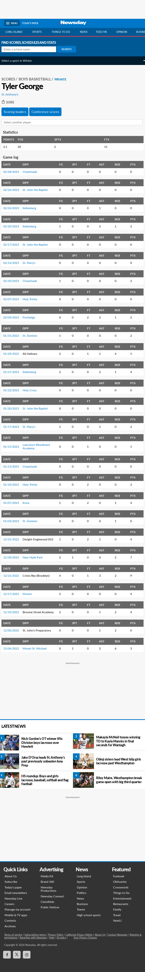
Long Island (13, 31)
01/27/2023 (14, 372)
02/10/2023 (14, 281)
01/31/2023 (14, 335)
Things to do (61, 31)
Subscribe (10, 881)
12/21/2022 (14, 575)
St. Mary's (31, 262)
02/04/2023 (14, 317)
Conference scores (48, 112)
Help (51, 937)
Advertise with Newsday (33, 937)
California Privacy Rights (78, 934)
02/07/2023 (14, 299)
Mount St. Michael (37, 648)
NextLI (117, 920)
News (84, 31)
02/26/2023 (14, 189)
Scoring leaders (17, 112)
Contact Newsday (117, 934)
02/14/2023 (14, 262)
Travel (117, 915)
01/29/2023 (14, 353)
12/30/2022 (14, 557)
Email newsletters (15, 892)
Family (117, 909)
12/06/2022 (14, 630)
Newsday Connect (52, 896)
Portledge (31, 317)
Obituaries (120, 881)
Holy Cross (32, 390)
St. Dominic (32, 335)
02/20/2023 (14, 226)
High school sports (89, 915)
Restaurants (120, 904)
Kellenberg (32, 208)
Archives (10, 926)
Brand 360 (47, 881)
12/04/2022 (14, 648)
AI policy (61, 937)
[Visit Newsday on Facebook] (7, 954)
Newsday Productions (48, 888)
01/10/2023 (14, 484)
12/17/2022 (14, 594)
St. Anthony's (12, 94)
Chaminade (32, 171)
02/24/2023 (14, 208)
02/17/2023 (14, 244)
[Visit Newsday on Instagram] (26, 954)
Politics (81, 892)
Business (82, 904)
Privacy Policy (55, 934)
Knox (28, 502)
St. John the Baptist (37, 189)
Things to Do (121, 892)
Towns (81, 909)
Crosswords (120, 887)
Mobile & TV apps (15, 915)
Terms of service (13, 934)
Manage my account (17, 909)
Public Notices (50, 907)
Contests (10, 920)
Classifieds (47, 901)
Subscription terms (35, 934)
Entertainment (122, 898)
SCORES (11, 79)
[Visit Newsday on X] (16, 954)
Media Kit (47, 876)
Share (10, 102)
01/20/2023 (14, 408)
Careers (9, 904)
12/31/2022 (14, 539)
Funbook (118, 876)
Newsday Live (13, 898)
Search (69, 49)
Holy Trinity (32, 299)
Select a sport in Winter (19, 60)
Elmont (29, 594)
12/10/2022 (14, 612)
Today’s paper (13, 887)
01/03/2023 (14, 521)
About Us (10, 876)
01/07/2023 (14, 502)
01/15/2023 (14, 446)
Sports (37, 31)
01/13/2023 (14, 466)
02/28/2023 (14, 171)
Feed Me (101, 31)
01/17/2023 (14, 426)
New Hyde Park (35, 557)
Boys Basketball (37, 79)
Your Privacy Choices (85, 937)
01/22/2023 (14, 390)
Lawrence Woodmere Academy (39, 446)
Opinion (121, 31)
